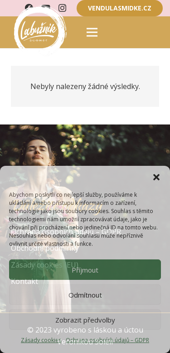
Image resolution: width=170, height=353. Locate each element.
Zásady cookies (41, 340)
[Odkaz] (39, 32)
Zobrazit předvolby (85, 319)
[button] (156, 177)
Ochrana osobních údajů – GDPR (107, 340)
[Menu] (92, 32)
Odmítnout (85, 294)
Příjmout (85, 269)
